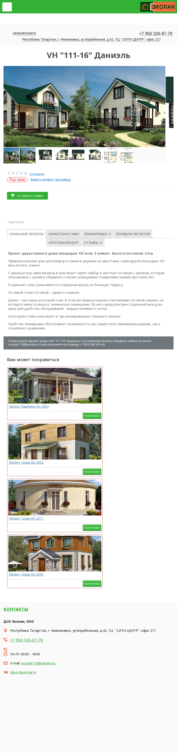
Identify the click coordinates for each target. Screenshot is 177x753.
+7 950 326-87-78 (155, 34)
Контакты (15, 444)
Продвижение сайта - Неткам (19, 745)
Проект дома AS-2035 (149, 406)
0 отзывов (37, 174)
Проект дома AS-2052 (67, 406)
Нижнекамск (24, 33)
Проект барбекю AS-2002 (25, 408)
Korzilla (25, 750)
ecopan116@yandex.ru (38, 498)
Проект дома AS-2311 (108, 406)
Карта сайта (11, 739)
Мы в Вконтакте (23, 507)
